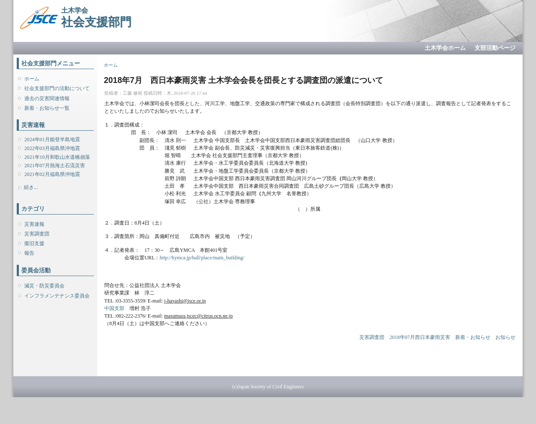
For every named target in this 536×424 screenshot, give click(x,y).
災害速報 (34, 224)
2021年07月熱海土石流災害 (54, 165)
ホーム (31, 79)
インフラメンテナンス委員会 (57, 296)
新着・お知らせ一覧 (47, 108)
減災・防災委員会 (44, 286)
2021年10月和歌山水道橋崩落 (57, 157)
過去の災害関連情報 (47, 98)
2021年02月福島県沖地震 (52, 174)
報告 (29, 253)
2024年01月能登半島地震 (52, 139)
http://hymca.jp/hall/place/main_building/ (202, 258)
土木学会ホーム (445, 48)
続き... (31, 187)
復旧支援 (34, 243)
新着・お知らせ (472, 337)
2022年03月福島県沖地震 (52, 148)
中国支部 (114, 308)
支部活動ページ (494, 48)
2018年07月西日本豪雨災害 (419, 337)
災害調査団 (36, 234)
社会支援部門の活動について (57, 88)
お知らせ (505, 337)
